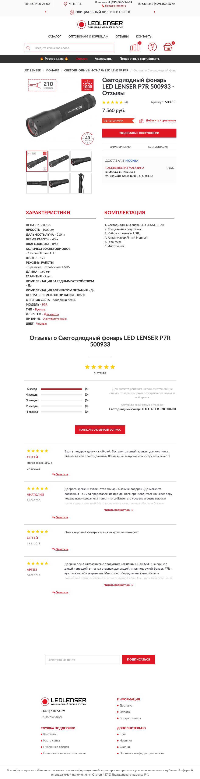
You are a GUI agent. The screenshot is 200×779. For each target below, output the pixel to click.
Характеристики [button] (120, 147)
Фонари (82, 58)
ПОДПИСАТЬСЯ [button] (138, 659)
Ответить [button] (60, 474)
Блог (123, 734)
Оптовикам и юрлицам (88, 36)
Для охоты (51, 314)
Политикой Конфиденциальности (121, 669)
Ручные (40, 309)
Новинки (126, 740)
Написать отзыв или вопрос (100, 429)
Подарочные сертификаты (140, 58)
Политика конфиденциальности (142, 753)
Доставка (126, 705)
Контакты (144, 36)
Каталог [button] (54, 36)
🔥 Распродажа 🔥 (54, 58)
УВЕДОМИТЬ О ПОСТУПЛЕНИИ (139, 133)
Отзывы (122, 36)
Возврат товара (130, 718)
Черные (41, 323)
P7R (44, 304)
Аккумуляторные (55, 318)
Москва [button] (131, 160)
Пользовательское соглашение (64, 753)
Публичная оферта (56, 747)
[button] (114, 5)
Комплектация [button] (158, 147)
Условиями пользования (93, 673)
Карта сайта (51, 740)
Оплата (125, 712)
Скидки (125, 747)
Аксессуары (103, 58)
